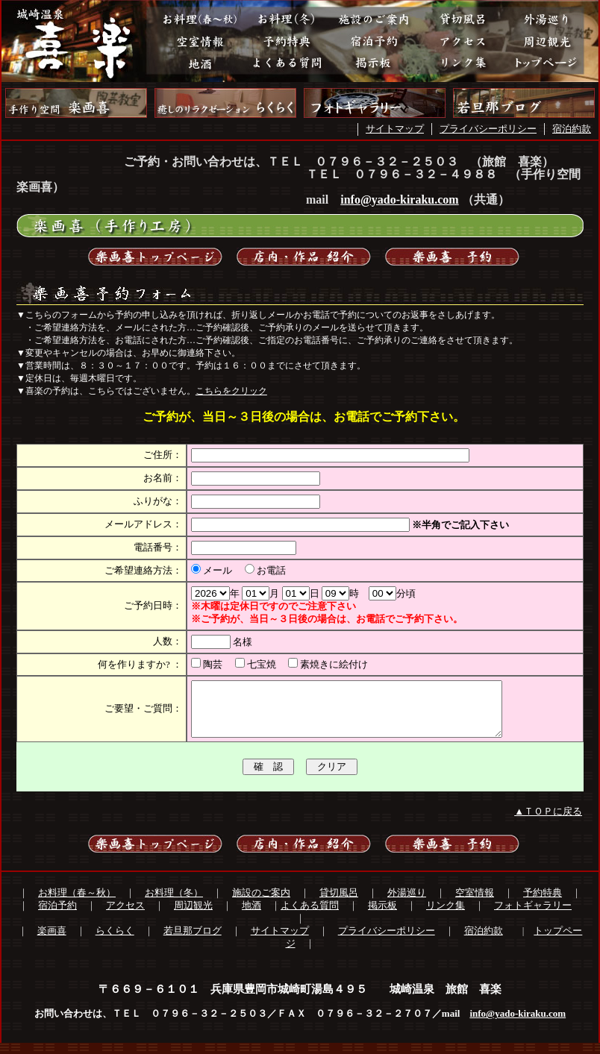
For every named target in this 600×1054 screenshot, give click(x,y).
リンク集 (445, 916)
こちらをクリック (231, 391)
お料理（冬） (174, 903)
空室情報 (474, 903)
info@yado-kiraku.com (399, 199)
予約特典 (542, 903)
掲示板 (382, 916)
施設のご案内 (261, 903)
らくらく (115, 941)
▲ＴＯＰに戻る (548, 822)
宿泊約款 (571, 128)
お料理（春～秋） (77, 903)
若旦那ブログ (192, 941)
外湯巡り (406, 903)
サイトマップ (395, 128)
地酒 (251, 916)
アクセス (125, 916)
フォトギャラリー (533, 916)
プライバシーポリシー (488, 128)
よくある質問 (310, 916)
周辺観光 (193, 916)
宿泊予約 (57, 916)
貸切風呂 (338, 903)
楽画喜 (51, 941)
